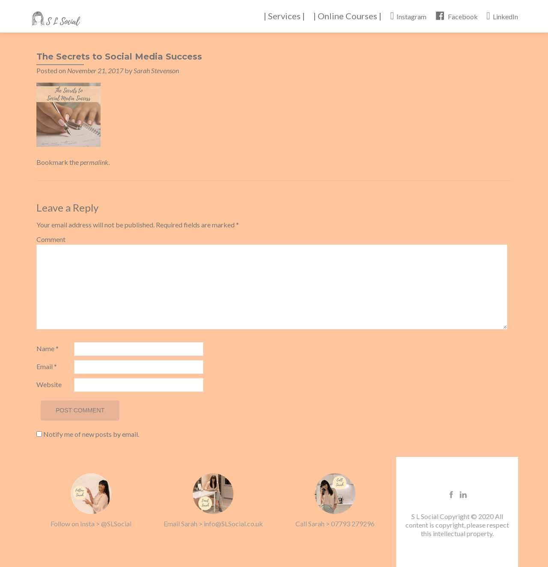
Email (46, 366)
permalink (94, 162)
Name (47, 348)
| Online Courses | (347, 16)
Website (49, 384)
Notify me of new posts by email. (91, 434)
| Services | (284, 16)
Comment (51, 239)
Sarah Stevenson (156, 70)
